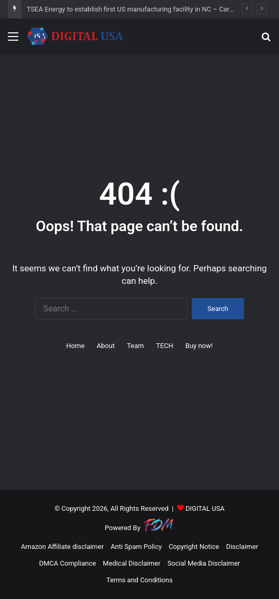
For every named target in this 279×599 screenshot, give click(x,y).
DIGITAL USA (205, 508)
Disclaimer (242, 546)
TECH (164, 346)
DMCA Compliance (67, 563)
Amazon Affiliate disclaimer (62, 546)
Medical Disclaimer (131, 563)
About (106, 346)
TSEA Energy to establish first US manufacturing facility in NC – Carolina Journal (148, 9)
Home (75, 346)
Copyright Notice (194, 546)
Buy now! (199, 346)
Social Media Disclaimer (203, 563)
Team (135, 346)
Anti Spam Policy (136, 546)
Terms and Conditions (140, 580)
